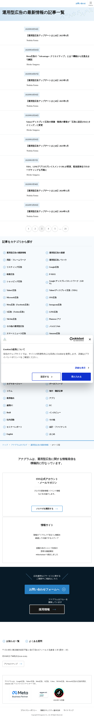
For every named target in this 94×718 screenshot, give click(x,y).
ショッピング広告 (14, 281)
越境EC (10, 405)
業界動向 (10, 398)
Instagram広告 (55, 305)
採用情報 (44, 609)
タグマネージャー (14, 384)
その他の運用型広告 (15, 326)
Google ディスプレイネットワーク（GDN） (66, 282)
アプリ (52, 398)
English (10, 434)
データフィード (56, 384)
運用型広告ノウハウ (58, 260)
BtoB (9, 413)
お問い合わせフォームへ (44, 589)
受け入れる (76, 376)
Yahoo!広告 (11, 290)
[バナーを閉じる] (90, 339)
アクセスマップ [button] (11, 664)
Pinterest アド (55, 319)
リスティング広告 (14, 267)
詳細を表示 (80, 368)
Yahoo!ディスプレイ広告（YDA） (63, 290)
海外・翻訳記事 (56, 391)
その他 (52, 420)
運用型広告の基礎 (57, 253)
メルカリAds (54, 326)
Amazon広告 (54, 333)
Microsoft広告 (12, 297)
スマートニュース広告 (16, 333)
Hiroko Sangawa (33, 64)
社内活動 (10, 420)
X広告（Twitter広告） (16, 312)
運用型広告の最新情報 (16, 253)
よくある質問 (35, 641)
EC (50, 405)
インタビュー (55, 413)
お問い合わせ (81, 3)
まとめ (52, 434)
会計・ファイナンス (58, 427)
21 (65, 228)
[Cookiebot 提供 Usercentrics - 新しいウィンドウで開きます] (72, 339)
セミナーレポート (14, 427)
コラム (9, 391)
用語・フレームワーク (16, 260)
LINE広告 (53, 312)
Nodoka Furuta (32, 40)
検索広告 (10, 274)
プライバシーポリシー (29, 710)
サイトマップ (68, 710)
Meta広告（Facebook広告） (18, 305)
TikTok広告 (12, 319)
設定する (46, 376)
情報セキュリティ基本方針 (50, 710)
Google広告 (54, 267)
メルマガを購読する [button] (44, 509)
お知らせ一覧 (12, 641)
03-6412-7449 (8, 656)
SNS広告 (53, 297)
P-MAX (52, 274)
